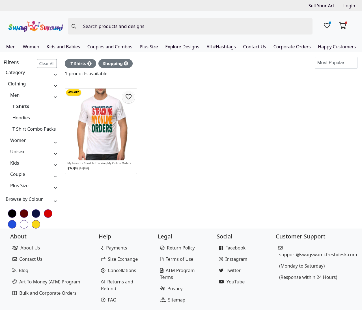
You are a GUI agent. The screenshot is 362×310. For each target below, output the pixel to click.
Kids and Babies (63, 47)
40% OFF (73, 92)
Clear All (47, 63)
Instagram (233, 259)
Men (11, 47)
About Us (26, 248)
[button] (351, 62)
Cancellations (118, 270)
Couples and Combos (109, 47)
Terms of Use (176, 259)
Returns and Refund (117, 285)
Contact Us (254, 47)
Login (349, 6)
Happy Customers (337, 47)
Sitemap (173, 300)
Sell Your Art (321, 6)
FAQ (109, 300)
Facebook (232, 248)
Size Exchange (119, 259)
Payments (114, 248)
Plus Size (149, 47)
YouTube (232, 282)
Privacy (171, 288)
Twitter (230, 270)
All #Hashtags (221, 47)
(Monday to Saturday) (301, 266)
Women (31, 47)
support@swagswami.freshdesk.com (317, 252)
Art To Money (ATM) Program (46, 282)
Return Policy (177, 248)
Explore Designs (182, 47)
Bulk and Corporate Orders (44, 293)
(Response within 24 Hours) (307, 277)
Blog (20, 270)
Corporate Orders (292, 47)
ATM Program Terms (177, 273)
